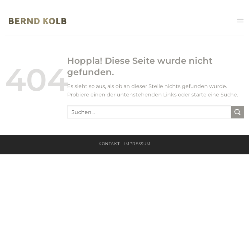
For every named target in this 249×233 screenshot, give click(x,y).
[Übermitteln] (237, 112)
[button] (240, 21)
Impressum (137, 143)
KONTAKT (109, 143)
